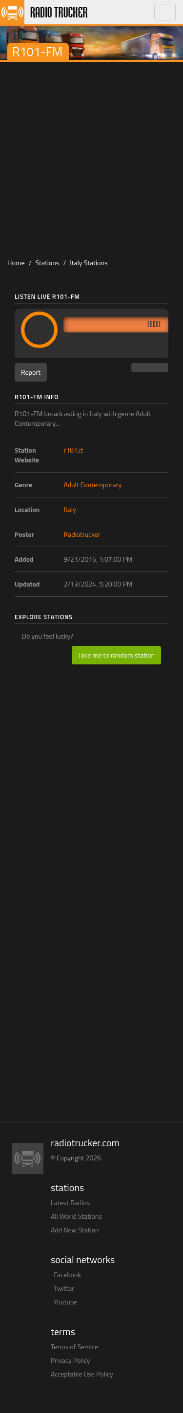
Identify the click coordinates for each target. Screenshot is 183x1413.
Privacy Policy (70, 1360)
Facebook (67, 1274)
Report (31, 372)
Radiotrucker (82, 534)
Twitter (64, 1288)
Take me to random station (116, 655)
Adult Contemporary (93, 484)
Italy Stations (88, 262)
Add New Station (75, 1230)
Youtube (65, 1302)
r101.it (73, 450)
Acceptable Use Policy (82, 1374)
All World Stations (76, 1216)
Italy (70, 509)
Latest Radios (70, 1202)
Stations (48, 262)
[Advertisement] (91, 158)
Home (16, 262)
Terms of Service (74, 1346)
